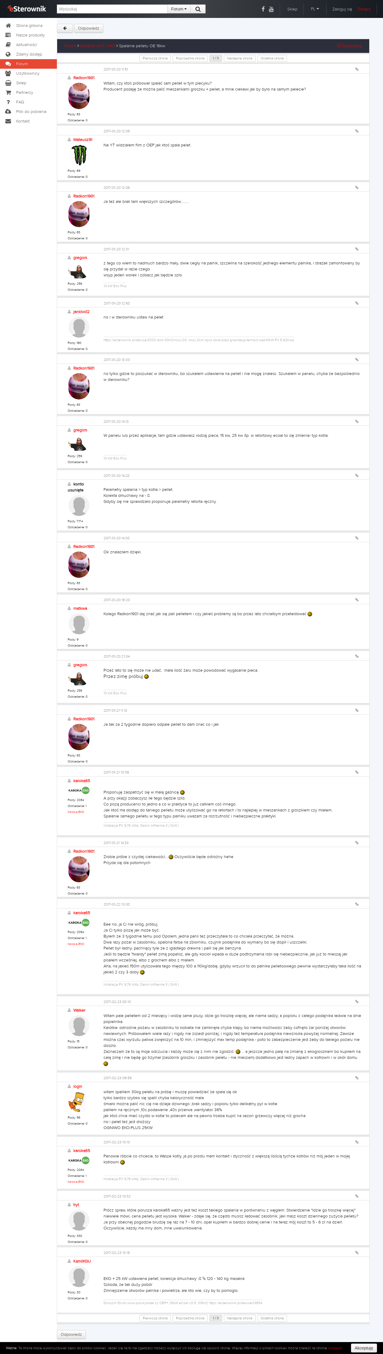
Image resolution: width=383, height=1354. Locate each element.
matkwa (80, 608)
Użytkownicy (21, 73)
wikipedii (335, 1348)
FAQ (14, 102)
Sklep (292, 9)
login (77, 1086)
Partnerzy (18, 92)
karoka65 (81, 781)
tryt (76, 1205)
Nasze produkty (24, 35)
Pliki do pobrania (25, 111)
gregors (80, 258)
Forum (179, 9)
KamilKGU (82, 1261)
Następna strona (239, 58)
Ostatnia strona (272, 58)
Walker (79, 1010)
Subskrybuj (349, 46)
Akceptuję (364, 1348)
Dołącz (364, 9)
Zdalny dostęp (23, 54)
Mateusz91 (82, 140)
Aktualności (20, 45)
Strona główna (23, 25)
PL (315, 9)
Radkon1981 (83, 78)
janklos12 (81, 312)
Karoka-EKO (76, 812)
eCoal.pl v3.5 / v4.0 (97, 46)
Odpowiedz (88, 28)
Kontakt (17, 121)
